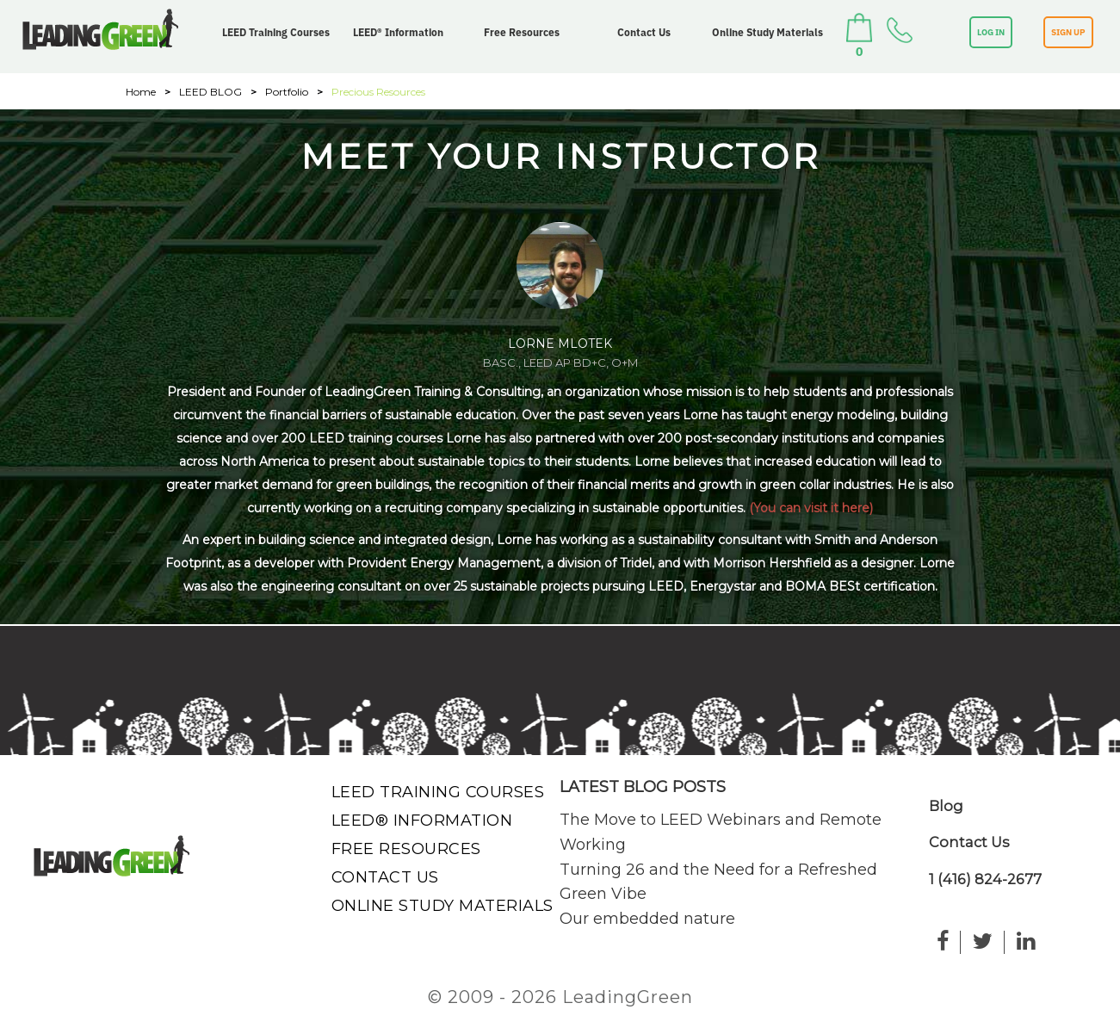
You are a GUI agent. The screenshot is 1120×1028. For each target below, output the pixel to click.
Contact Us (644, 32)
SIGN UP (1068, 32)
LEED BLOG (210, 91)
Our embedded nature (647, 918)
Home (141, 91)
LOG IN (991, 32)
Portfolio (286, 91)
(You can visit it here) (811, 508)
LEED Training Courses (276, 32)
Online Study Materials (767, 32)
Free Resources (522, 32)
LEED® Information (398, 32)
